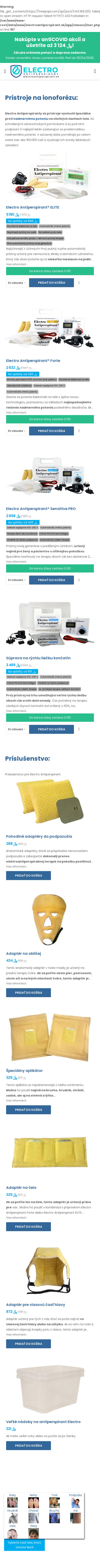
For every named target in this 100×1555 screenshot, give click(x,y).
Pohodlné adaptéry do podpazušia (39, 836)
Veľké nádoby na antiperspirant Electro (43, 1421)
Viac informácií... (17, 264)
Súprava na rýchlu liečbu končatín (38, 657)
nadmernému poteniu (30, 119)
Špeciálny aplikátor (24, 1070)
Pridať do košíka (51, 283)
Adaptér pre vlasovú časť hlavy (35, 1304)
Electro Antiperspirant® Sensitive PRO (41, 508)
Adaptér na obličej (23, 953)
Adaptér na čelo (21, 1187)
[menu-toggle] (5, 71)
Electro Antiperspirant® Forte (33, 360)
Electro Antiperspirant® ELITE (32, 207)
